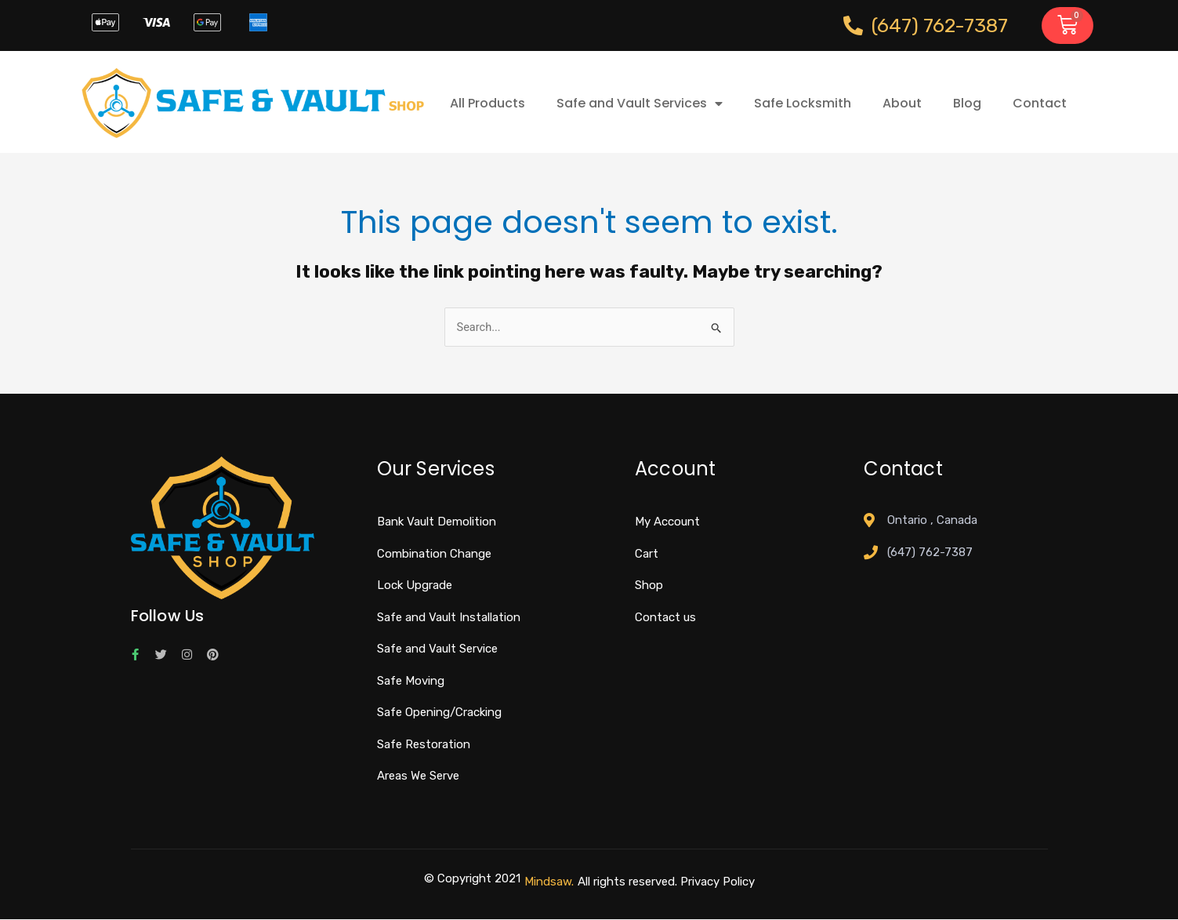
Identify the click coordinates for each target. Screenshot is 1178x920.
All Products (487, 103)
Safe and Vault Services (639, 103)
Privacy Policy (717, 882)
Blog (967, 103)
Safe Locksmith (802, 103)
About (902, 103)
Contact (1040, 103)
